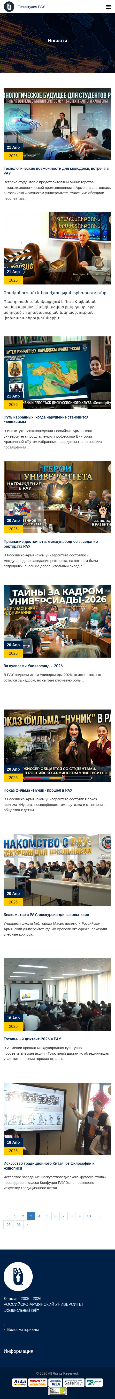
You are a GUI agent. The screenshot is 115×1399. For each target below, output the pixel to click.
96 (19, 1224)
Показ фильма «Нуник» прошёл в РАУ (38, 790)
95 (9, 1224)
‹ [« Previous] (7, 1216)
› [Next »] (27, 1224)
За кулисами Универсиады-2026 (33, 666)
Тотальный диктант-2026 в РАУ (32, 1039)
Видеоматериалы (23, 1330)
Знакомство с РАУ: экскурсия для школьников (46, 914)
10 (89, 1216)
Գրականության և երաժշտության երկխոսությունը (55, 293)
